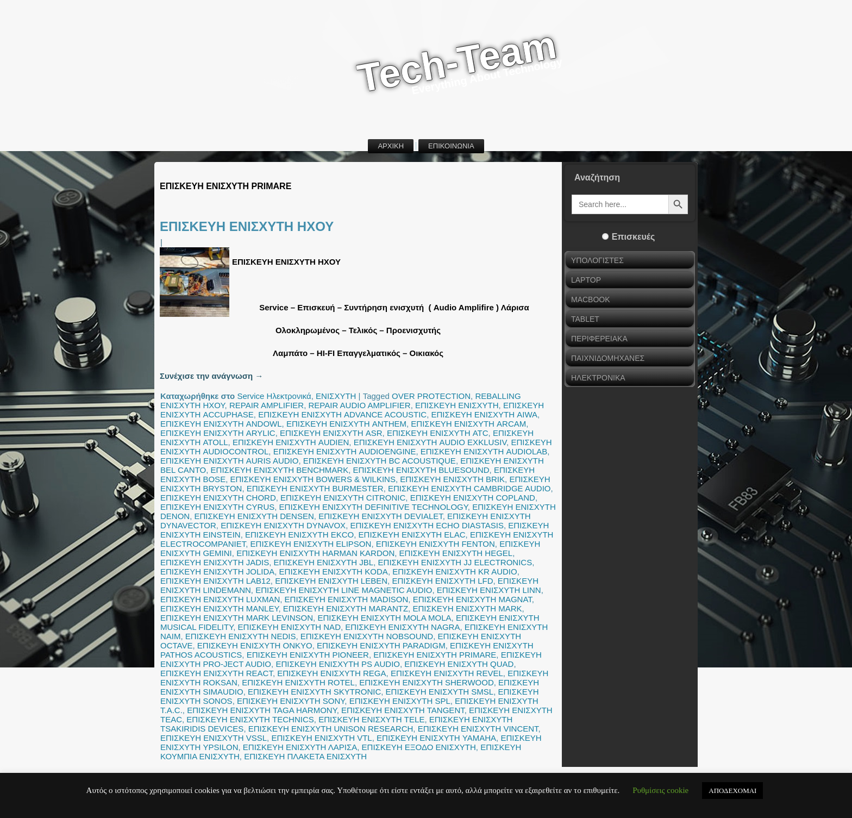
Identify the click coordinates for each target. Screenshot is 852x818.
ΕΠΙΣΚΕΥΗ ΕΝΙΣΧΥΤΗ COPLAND (472, 497)
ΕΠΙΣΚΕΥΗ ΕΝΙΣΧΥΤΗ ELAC (412, 534)
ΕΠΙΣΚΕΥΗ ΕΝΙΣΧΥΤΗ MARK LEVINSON (236, 617)
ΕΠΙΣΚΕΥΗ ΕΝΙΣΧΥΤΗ (457, 405)
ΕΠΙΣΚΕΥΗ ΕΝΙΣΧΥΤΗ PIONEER (308, 654)
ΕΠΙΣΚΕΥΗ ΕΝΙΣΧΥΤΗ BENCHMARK (280, 469)
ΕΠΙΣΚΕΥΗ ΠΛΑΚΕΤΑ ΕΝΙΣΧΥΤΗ (305, 756)
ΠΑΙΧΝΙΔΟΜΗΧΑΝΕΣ (607, 358)
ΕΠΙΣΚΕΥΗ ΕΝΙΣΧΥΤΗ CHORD (218, 497)
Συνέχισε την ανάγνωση (211, 375)
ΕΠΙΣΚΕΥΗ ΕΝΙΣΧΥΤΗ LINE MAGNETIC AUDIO (343, 590)
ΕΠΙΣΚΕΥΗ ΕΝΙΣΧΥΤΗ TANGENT (403, 710)
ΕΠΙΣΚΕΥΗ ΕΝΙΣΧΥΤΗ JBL (324, 562)
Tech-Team (457, 62)
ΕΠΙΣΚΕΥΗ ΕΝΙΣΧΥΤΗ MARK (467, 608)
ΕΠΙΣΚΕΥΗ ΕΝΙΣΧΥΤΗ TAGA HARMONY (262, 710)
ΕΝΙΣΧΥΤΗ (336, 396)
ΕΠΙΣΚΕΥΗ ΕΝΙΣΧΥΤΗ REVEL (447, 673)
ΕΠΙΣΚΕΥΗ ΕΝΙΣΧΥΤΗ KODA (333, 571)
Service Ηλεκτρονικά (274, 396)
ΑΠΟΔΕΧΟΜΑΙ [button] (732, 790)
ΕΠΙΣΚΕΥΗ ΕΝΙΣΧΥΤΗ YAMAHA (436, 737)
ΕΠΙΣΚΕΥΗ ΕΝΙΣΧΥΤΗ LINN (489, 590)
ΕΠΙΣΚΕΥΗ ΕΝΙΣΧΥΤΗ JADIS (214, 562)
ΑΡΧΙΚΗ (391, 146)
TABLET (585, 319)
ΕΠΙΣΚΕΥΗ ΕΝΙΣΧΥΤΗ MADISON (347, 599)
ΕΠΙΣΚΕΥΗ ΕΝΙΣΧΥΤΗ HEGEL (456, 553)
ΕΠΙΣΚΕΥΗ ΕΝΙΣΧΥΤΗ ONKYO (254, 645)
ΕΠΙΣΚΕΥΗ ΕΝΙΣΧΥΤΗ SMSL (440, 691)
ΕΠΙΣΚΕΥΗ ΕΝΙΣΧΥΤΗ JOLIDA (217, 571)
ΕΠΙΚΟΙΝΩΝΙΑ (451, 146)
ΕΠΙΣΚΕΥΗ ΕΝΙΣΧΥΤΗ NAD (289, 627)
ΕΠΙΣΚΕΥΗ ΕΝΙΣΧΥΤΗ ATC (437, 433)
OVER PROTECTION (431, 396)
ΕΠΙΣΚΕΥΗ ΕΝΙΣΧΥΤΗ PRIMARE (434, 654)
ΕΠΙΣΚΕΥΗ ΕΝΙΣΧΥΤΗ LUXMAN (220, 599)
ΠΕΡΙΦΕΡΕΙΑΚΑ (599, 338)
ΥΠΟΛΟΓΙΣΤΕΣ (597, 260)
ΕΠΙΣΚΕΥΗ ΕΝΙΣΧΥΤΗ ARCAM (468, 423)
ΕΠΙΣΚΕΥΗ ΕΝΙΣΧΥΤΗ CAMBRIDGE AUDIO (469, 488)
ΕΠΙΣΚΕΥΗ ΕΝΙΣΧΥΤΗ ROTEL (298, 682)
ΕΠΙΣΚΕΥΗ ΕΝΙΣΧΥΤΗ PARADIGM (381, 645)
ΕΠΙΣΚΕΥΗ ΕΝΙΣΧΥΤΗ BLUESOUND (421, 469)
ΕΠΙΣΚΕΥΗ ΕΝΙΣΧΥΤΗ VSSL (213, 737)
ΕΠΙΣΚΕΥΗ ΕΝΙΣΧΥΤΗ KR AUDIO (454, 571)
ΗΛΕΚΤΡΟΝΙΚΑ (598, 377)
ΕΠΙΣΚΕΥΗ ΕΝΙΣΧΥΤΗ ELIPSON (311, 543)
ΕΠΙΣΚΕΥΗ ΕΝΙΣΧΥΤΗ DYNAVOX (283, 525)
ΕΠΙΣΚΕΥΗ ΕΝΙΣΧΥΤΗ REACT (216, 673)
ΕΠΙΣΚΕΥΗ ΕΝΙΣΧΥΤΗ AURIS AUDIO (229, 460)
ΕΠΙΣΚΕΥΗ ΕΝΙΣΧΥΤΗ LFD (442, 580)
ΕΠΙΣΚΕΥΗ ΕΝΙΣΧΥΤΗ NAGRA (402, 627)
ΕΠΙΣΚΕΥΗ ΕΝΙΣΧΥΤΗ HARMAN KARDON (315, 553)
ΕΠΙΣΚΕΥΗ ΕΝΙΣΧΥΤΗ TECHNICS (250, 719)
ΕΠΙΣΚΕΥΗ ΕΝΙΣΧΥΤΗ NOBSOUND (366, 636)
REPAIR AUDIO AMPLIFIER (360, 405)
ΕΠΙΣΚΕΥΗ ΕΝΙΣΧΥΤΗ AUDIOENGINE (344, 451)
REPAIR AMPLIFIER (266, 405)
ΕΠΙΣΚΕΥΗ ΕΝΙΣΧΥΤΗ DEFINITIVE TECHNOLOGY (373, 506)
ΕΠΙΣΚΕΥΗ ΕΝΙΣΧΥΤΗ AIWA (484, 414)
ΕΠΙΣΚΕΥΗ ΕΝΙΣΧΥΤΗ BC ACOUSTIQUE (379, 460)
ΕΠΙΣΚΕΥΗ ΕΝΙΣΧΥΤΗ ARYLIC (217, 433)
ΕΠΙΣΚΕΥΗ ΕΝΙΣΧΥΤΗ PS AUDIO (337, 664)
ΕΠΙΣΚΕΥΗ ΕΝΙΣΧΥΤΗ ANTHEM (346, 423)
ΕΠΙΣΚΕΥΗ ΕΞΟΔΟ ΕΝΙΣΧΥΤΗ (419, 747)
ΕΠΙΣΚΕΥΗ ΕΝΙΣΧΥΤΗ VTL (321, 737)
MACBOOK (590, 299)
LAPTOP (586, 280)
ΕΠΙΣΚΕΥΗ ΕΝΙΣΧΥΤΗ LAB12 (215, 580)
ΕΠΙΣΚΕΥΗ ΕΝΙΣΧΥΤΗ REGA (331, 673)
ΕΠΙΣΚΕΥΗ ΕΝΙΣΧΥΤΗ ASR (331, 433)
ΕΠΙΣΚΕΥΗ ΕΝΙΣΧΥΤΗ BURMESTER (315, 488)
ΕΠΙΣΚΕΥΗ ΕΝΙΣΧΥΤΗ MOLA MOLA (384, 617)
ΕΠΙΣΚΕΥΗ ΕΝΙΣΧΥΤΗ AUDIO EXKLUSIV (430, 442)
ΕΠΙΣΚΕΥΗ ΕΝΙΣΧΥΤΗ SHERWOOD (426, 682)
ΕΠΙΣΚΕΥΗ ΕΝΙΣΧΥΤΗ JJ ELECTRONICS (455, 562)
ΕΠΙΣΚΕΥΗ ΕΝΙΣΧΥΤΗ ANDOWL (221, 423)
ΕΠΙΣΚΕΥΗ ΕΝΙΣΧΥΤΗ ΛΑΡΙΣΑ (300, 747)
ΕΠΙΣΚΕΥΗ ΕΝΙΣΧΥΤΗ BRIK (452, 479)
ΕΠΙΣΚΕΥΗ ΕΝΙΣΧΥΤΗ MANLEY (219, 608)
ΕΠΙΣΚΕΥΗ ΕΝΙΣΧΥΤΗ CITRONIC (342, 497)
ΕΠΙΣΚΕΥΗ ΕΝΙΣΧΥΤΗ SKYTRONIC (314, 691)
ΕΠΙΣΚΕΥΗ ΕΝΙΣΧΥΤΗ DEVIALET (380, 516)
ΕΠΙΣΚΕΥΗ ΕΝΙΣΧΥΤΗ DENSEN (254, 516)
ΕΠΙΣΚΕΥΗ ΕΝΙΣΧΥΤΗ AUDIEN (291, 442)
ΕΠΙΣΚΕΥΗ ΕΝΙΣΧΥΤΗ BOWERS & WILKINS (312, 479)
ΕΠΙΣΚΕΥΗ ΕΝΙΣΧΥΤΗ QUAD (458, 664)
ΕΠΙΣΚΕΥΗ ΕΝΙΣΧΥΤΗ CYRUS (217, 506)
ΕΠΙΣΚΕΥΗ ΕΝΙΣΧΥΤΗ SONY (290, 700)
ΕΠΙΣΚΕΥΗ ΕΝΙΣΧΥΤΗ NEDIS (240, 636)
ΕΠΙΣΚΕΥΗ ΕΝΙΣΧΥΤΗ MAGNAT (472, 599)
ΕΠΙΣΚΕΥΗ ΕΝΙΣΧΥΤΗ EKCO (299, 534)
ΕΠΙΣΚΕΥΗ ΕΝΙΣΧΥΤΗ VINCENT (478, 728)
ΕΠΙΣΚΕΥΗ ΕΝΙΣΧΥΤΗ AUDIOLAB (484, 451)
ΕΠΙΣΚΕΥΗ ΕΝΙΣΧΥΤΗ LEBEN (331, 580)
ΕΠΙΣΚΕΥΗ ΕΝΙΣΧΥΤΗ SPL (399, 700)
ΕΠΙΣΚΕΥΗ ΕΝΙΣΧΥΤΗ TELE (371, 719)
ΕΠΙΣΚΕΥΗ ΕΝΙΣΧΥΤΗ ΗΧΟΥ (247, 226)
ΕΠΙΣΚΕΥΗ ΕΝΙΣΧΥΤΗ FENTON (435, 543)
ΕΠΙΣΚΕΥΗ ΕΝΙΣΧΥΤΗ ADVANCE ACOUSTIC (342, 414)
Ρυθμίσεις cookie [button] (660, 790)
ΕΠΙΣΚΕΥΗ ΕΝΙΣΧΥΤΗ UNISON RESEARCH (331, 728)
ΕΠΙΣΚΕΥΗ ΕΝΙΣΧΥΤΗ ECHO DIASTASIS (427, 525)
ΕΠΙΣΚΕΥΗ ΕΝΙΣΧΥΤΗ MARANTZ (345, 608)
